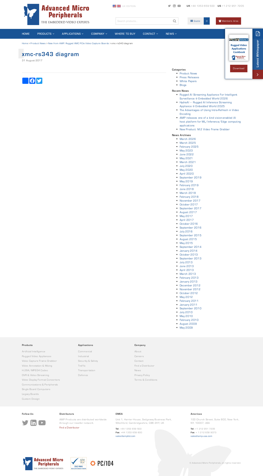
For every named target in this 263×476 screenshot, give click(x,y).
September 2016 (191, 228)
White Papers (188, 81)
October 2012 (189, 293)
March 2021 (188, 162)
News (170, 34)
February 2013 (189, 278)
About (138, 351)
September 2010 (191, 308)
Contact (149, 34)
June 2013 (187, 266)
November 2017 (190, 201)
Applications (71, 34)
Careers (139, 356)
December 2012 (190, 285)
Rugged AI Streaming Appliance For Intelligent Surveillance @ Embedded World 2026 (209, 96)
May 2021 (186, 158)
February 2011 (189, 301)
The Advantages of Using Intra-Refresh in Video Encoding (209, 112)
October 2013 (189, 255)
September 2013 (191, 258)
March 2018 (188, 193)
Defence (83, 375)
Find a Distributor (144, 366)
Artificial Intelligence (33, 351)
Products (44, 34)
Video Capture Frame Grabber (39, 361)
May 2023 (186, 150)
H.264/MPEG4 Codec (35, 370)
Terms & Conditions (146, 380)
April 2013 (187, 270)
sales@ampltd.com (125, 436)
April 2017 (187, 220)
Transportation (86, 370)
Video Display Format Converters (41, 380)
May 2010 (186, 316)
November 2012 (190, 289)
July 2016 (186, 231)
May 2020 (186, 170)
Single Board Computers (36, 389)
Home (26, 34)
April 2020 (187, 174)
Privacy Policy (142, 375)
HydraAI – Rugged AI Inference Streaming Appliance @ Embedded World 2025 (206, 104)
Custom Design (31, 399)
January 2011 (189, 305)
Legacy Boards (30, 394)
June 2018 (187, 189)
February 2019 (189, 185)
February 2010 (189, 320)
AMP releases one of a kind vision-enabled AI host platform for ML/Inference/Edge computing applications (210, 121)
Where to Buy (125, 34)
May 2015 (186, 243)
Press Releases (189, 77)
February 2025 (189, 147)
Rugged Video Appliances (36, 356)
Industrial (83, 356)
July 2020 (186, 166)
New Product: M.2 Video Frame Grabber (205, 129)
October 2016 (189, 224)
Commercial (85, 351)
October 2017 (189, 204)
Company (97, 34)
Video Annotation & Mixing (37, 366)
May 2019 (186, 181)
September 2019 (191, 177)
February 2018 (189, 197)
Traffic (82, 366)
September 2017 (191, 208)
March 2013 (188, 274)
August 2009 (188, 324)
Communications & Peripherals (40, 384)
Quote (200, 21)
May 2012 (186, 297)
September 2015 (191, 235)
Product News (38, 43)
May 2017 (186, 216)
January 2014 (189, 251)
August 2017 (188, 212)
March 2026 (188, 139)
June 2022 (187, 154)
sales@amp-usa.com (201, 436)
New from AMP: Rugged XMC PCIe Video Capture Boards (78, 43)
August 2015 (188, 239)
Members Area (228, 21)
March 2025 (188, 143)
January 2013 (189, 281)
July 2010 (186, 312)
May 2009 (186, 328)
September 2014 (191, 247)
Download (239, 68)
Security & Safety (88, 361)
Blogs (183, 85)
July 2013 (186, 262)
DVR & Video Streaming (35, 375)
